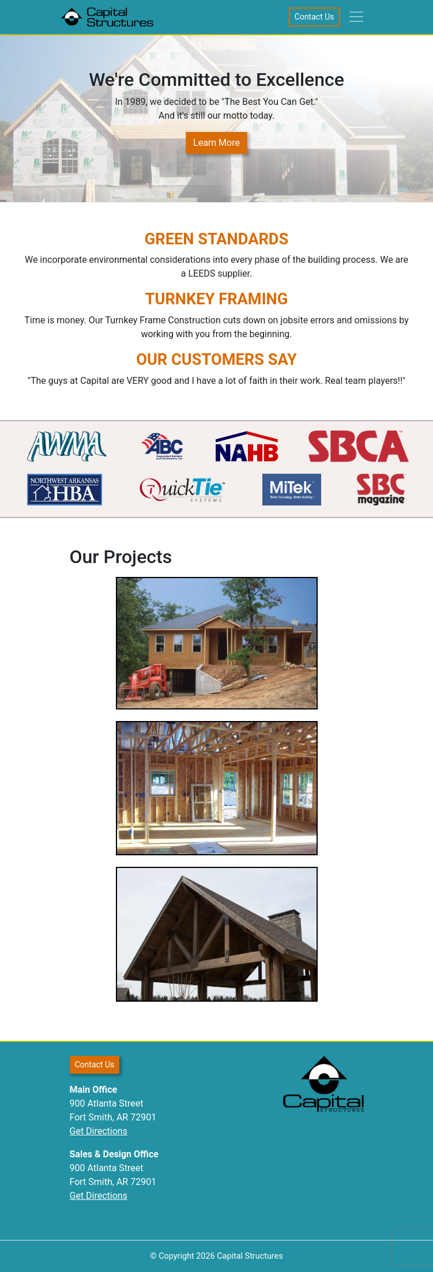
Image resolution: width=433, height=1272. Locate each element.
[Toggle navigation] (356, 16)
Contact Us (314, 16)
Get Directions (98, 1131)
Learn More (216, 142)
